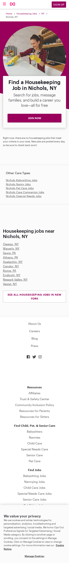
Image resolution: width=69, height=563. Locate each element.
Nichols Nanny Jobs (18, 184)
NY (42, 13)
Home (9, 13)
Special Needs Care (34, 449)
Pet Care (34, 461)
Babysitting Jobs (34, 476)
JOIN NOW (34, 118)
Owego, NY (11, 244)
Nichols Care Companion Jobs (25, 192)
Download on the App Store (34, 372)
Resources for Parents (34, 411)
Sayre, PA (9, 253)
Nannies (34, 437)
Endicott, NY (11, 275)
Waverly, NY (11, 248)
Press (34, 346)
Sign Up (59, 4)
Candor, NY (11, 266)
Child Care (34, 443)
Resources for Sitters (34, 416)
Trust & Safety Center (34, 399)
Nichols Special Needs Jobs (23, 196)
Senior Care (34, 455)
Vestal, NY (10, 284)
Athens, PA (10, 257)
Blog (34, 338)
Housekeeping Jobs (27, 13)
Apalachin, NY (13, 261)
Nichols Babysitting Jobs (22, 180)
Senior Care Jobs (34, 499)
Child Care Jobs (34, 487)
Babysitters (34, 431)
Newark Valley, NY (15, 279)
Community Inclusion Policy (34, 405)
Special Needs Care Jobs (34, 493)
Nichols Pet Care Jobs (20, 188)
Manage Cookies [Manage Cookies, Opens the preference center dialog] (34, 556)
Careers (34, 331)
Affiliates (34, 393)
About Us (34, 323)
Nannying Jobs (34, 481)
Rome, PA (9, 270)
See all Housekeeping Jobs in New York (34, 296)
